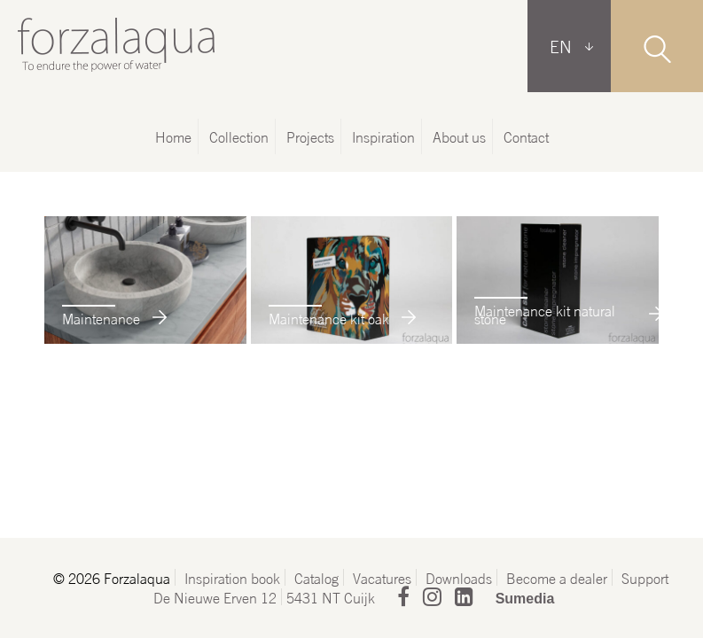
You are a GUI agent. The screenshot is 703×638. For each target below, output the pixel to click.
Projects (310, 136)
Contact (526, 136)
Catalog (316, 577)
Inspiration (383, 136)
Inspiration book (232, 577)
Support (644, 577)
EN (561, 46)
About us (459, 136)
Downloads (459, 577)
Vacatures (382, 577)
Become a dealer (556, 577)
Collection (239, 136)
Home (173, 136)
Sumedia (525, 598)
